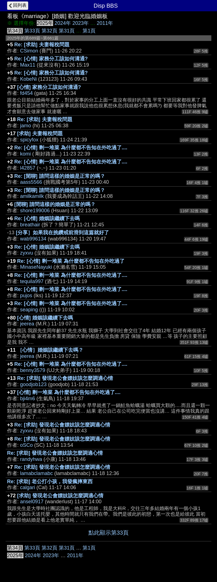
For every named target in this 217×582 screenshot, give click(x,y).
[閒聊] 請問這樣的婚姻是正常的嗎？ (55, 204)
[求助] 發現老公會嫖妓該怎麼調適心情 (60, 495)
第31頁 (67, 31)
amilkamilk (32, 196)
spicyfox (29, 140)
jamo (25, 125)
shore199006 (35, 210)
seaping (29, 309)
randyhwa (31, 459)
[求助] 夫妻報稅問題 (40, 133)
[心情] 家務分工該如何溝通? (49, 87)
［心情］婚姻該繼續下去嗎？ (50, 350)
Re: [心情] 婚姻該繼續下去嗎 (47, 218)
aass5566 (31, 182)
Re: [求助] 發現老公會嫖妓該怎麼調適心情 (65, 378)
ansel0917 (32, 501)
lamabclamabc (36, 473)
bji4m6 (27, 398)
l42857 (27, 168)
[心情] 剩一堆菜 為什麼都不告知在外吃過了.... (69, 392)
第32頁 (49, 31)
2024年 (63, 23)
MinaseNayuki (36, 267)
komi (25, 154)
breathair (30, 224)
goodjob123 (33, 384)
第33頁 (32, 31)
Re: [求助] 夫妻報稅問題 (42, 44)
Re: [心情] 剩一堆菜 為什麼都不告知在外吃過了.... (70, 147)
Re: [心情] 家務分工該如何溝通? (51, 59)
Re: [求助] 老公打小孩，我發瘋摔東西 (50, 481)
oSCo (26, 445)
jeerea (27, 324)
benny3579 (32, 370)
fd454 (26, 93)
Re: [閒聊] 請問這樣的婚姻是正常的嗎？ (59, 176)
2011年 (105, 23)
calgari (27, 487)
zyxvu (26, 253)
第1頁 (89, 31)
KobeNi (28, 79)
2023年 (80, 23)
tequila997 (32, 281)
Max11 (27, 65)
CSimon (29, 51)
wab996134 (33, 239)
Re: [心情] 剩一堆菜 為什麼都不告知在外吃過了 (71, 261)
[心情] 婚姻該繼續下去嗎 (45, 318)
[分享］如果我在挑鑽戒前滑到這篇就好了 (62, 232)
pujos (26, 295)
